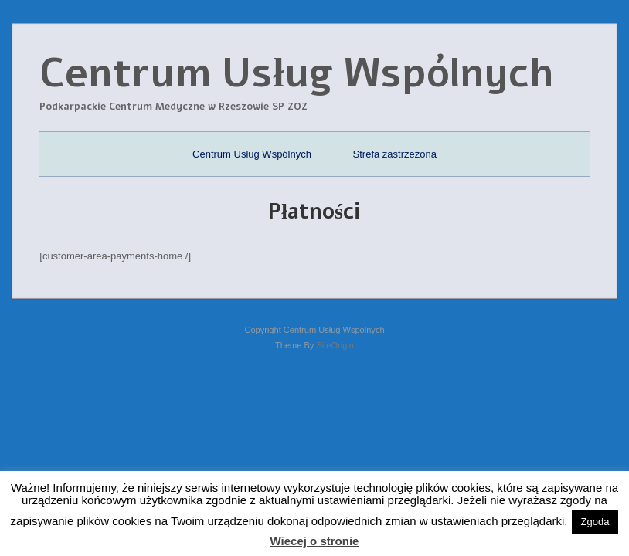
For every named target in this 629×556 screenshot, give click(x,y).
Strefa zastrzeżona (395, 154)
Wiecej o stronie (314, 541)
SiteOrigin (335, 345)
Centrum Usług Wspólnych (251, 154)
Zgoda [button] (595, 521)
